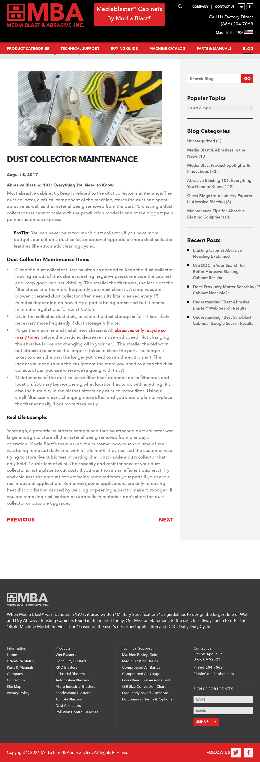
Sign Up (206, 722)
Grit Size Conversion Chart (144, 686)
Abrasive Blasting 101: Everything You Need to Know (60, 185)
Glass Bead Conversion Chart (146, 680)
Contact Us (224, 7)
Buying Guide (124, 48)
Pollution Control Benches (77, 712)
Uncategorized (201, 141)
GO (247, 79)
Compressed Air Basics (141, 667)
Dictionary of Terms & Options (147, 699)
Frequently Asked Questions (145, 693)
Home (12, 655)
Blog (248, 48)
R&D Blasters (66, 667)
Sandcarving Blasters (73, 693)
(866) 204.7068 (237, 24)
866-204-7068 (210, 667)
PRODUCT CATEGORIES (28, 48)
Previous (21, 519)
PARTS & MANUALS (214, 48)
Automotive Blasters (72, 680)
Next (166, 519)
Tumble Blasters (69, 699)
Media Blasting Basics (140, 661)
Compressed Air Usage (141, 674)
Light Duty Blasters (71, 661)
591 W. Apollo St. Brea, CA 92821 (208, 657)
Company (200, 7)
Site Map (14, 686)
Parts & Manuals (20, 667)
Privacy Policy (18, 693)
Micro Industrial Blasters (75, 686)
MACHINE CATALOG (167, 48)
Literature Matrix (20, 661)
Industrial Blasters (70, 674)
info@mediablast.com (216, 674)
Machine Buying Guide (140, 655)
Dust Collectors (68, 705)
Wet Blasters (66, 655)
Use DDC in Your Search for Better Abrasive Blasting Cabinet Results (219, 272)
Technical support (80, 48)
